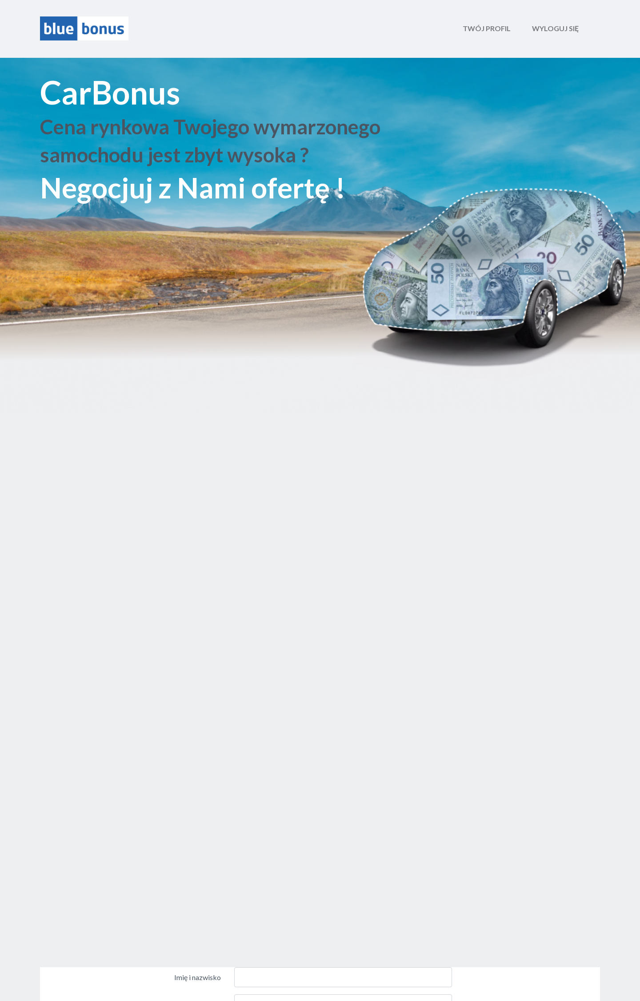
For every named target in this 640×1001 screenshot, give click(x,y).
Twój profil (487, 28)
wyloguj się (555, 28)
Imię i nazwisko (197, 977)
